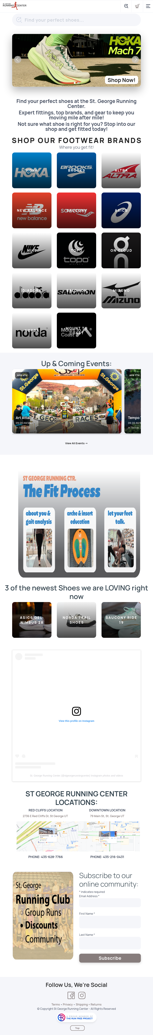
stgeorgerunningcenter (76, 775)
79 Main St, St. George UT (107, 816)
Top (77, 1028)
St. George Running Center (45, 775)
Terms (55, 1004)
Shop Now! (121, 80)
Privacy (68, 1004)
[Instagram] (81, 995)
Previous (17, 59)
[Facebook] (71, 995)
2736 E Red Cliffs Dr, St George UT (45, 816)
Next (135, 59)
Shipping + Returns (89, 1004)
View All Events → (76, 443)
